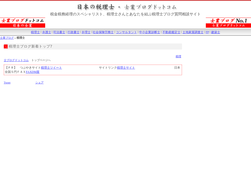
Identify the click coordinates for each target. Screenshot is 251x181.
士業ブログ (7, 37)
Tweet (7, 82)
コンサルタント (126, 32)
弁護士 (46, 32)
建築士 (215, 32)
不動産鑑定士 (171, 32)
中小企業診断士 (149, 32)
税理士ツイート (51, 67)
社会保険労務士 (103, 32)
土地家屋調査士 (193, 32)
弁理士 (86, 32)
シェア (39, 82)
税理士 (35, 32)
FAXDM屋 (32, 72)
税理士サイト (126, 67)
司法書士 (59, 32)
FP (207, 32)
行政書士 (74, 32)
